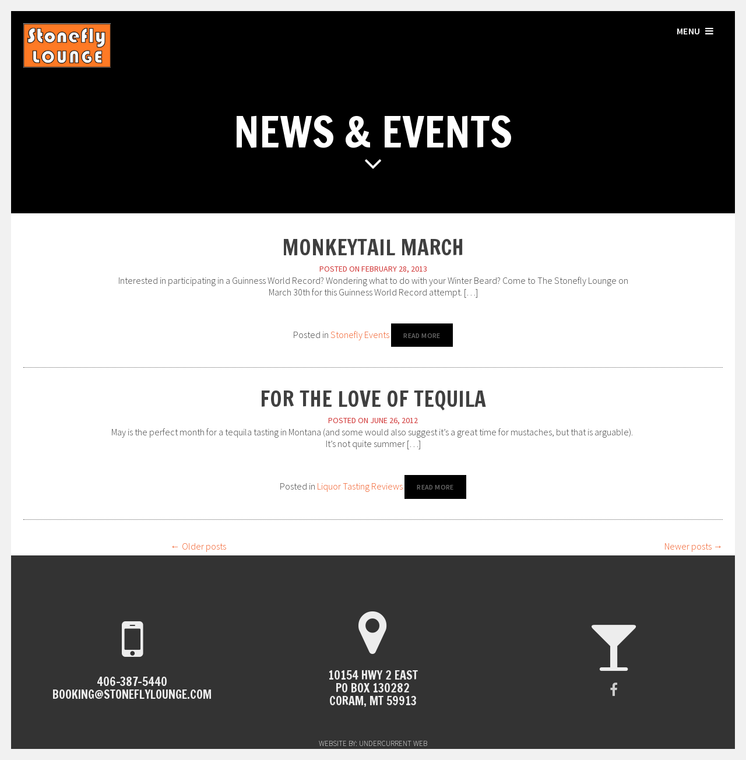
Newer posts (693, 546)
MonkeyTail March (373, 247)
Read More (422, 335)
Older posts (198, 546)
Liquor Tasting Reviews (360, 486)
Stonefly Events (359, 334)
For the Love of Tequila (373, 399)
